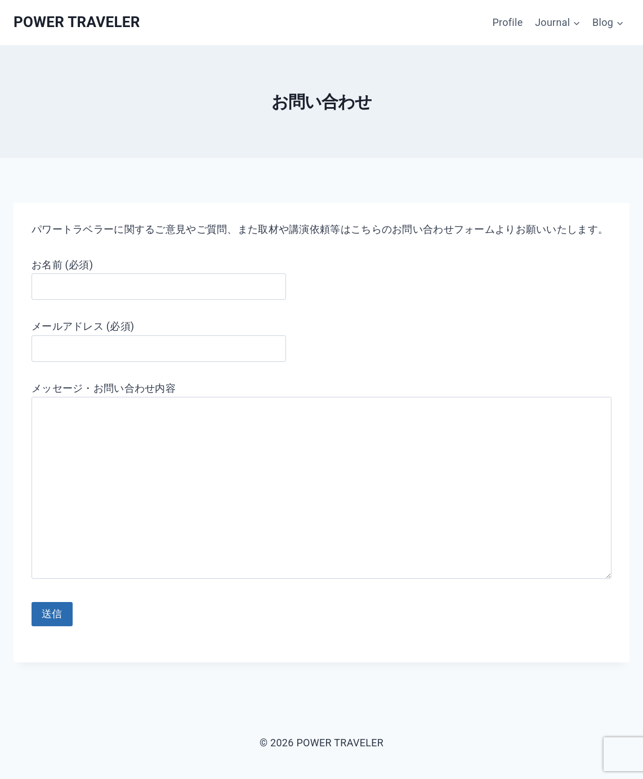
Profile (507, 22)
